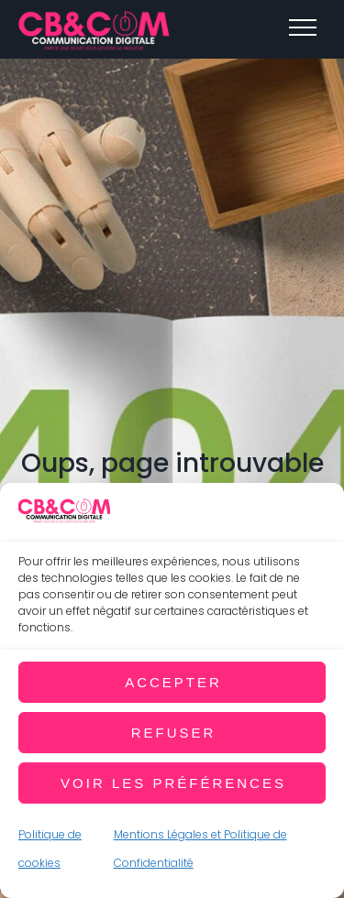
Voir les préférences (173, 783)
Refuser (173, 732)
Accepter (173, 682)
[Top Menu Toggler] (302, 27)
